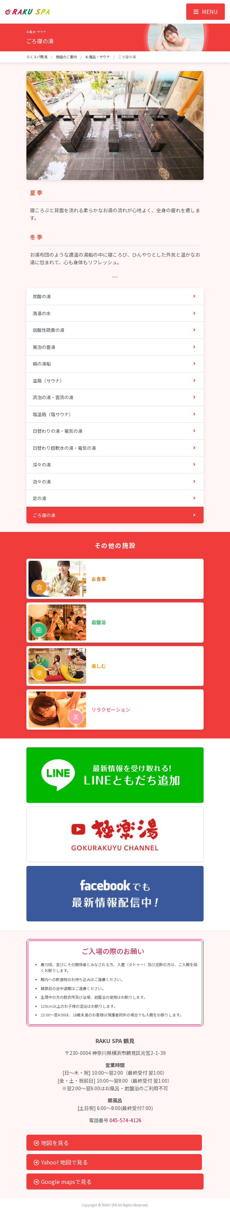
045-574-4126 (125, 1120)
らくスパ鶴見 (37, 56)
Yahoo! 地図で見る (61, 1162)
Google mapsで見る (63, 1181)
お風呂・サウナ (97, 56)
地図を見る (51, 1142)
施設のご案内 (66, 56)
